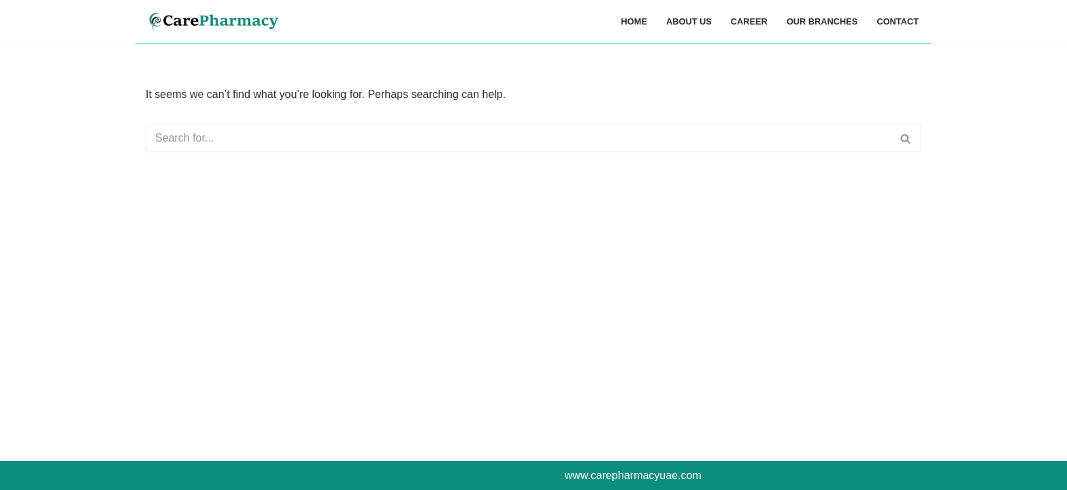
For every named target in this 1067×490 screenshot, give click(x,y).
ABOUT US (689, 21)
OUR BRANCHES (822, 21)
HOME (634, 21)
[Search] (518, 138)
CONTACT (897, 21)
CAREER (749, 21)
